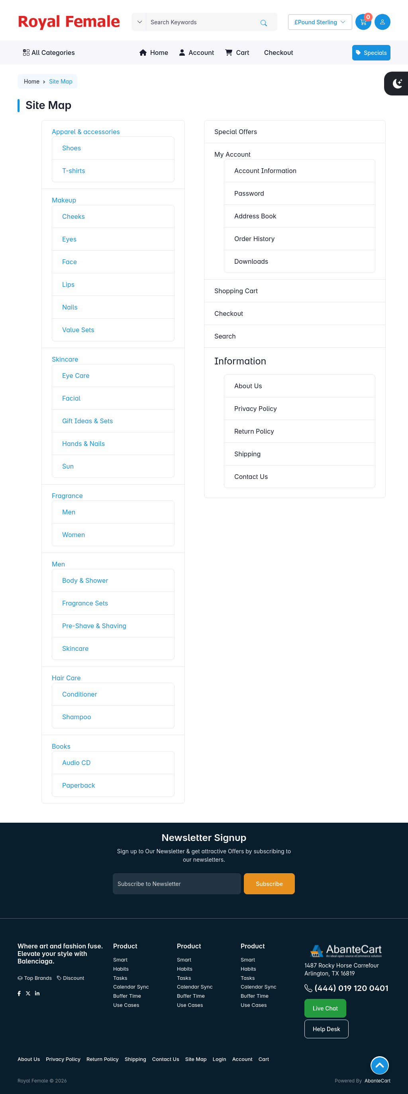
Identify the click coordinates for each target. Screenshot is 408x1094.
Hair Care (66, 678)
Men (68, 512)
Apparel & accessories (86, 132)
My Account (232, 154)
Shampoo (76, 717)
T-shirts (73, 171)
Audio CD (76, 763)
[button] (363, 22)
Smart (120, 960)
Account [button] (196, 52)
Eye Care (76, 376)
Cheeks (73, 216)
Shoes (71, 148)
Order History (254, 239)
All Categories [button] (49, 52)
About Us (248, 386)
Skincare (65, 359)
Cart (237, 52)
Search (225, 336)
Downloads (251, 261)
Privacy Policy (255, 409)
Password (249, 193)
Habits (121, 969)
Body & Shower (85, 580)
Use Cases (126, 1005)
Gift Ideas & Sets (87, 421)
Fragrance (67, 496)
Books (61, 746)
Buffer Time (127, 996)
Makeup (64, 200)
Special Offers (235, 132)
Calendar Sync (131, 987)
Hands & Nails (83, 444)
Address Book (255, 216)
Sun (68, 466)
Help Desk (326, 1029)
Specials (371, 52)
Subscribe (269, 883)
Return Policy (254, 431)
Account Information (265, 171)
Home (153, 52)
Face (69, 262)
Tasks (120, 978)
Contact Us (251, 477)
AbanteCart (377, 1081)
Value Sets (78, 330)
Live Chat (325, 1008)
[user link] (382, 22)
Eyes (69, 239)
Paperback (78, 785)
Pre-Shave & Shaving (94, 626)
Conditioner (79, 694)
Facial (71, 398)
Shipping (247, 454)
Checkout (277, 52)
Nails (70, 307)
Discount (70, 978)
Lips (68, 284)
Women (73, 535)
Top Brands (35, 978)
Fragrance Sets (85, 603)
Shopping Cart (236, 291)
